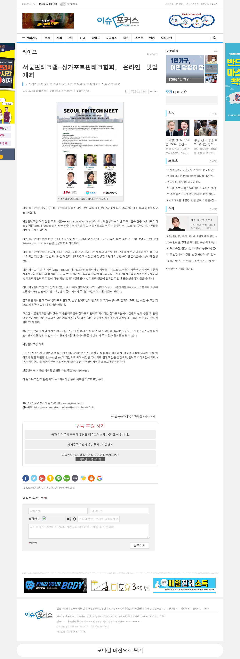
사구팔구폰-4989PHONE (179, 268)
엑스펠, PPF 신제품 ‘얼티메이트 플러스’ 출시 (191, 188)
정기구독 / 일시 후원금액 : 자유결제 (90, 444)
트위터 (34, 478)
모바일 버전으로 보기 (120, 650)
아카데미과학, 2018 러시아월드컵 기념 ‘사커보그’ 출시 (192, 176)
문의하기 (180, 3)
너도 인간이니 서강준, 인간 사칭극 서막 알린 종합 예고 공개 (192, 254)
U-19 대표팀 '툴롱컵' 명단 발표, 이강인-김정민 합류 (192, 200)
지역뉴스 (111, 38)
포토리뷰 (172, 50)
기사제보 (169, 3)
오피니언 (166, 38)
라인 (58, 478)
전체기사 (31, 38)
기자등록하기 (192, 3)
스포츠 (139, 38)
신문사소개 (62, 608)
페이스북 (25, 478)
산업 (82, 38)
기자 (34, 91)
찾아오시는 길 (78, 608)
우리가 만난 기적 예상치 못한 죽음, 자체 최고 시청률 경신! (192, 260)
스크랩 (144, 92)
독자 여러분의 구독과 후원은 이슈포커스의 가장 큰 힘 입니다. (90, 434)
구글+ (42, 478)
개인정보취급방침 (97, 608)
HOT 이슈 (176, 92)
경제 (71, 38)
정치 (47, 38)
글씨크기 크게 (150, 91)
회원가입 (205, 3)
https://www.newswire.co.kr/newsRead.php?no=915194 (64, 407)
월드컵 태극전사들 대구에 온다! (184, 182)
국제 (126, 38)
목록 (127, 92)
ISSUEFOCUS (82, 626)
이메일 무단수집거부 (155, 608)
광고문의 (173, 608)
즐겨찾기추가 (30, 3)
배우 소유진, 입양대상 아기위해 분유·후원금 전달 (192, 248)
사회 (59, 38)
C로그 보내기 (91, 478)
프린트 (138, 92)
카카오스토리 (50, 478)
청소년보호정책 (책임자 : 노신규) (125, 608)
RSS (207, 608)
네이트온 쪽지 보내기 (83, 478)
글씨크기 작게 (155, 91)
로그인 (215, 3)
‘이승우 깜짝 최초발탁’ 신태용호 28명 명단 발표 (192, 194)
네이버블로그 (66, 478)
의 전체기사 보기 (133, 416)
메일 (132, 92)
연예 (152, 38)
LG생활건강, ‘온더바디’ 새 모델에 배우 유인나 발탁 (192, 236)
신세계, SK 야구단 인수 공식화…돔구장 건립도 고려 (192, 170)
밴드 (75, 478)
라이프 (95, 38)
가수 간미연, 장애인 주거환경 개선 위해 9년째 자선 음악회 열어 (192, 242)
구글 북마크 (99, 478)
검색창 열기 (214, 38)
